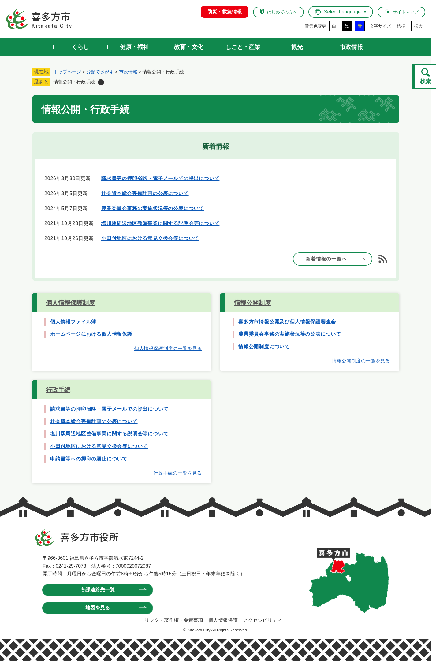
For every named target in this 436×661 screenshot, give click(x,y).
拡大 (418, 26)
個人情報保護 (223, 620)
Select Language (342, 11)
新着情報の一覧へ (326, 258)
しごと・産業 (242, 47)
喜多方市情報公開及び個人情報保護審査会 (287, 321)
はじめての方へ (282, 11)
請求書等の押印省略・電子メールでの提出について (160, 178)
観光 (297, 47)
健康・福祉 (134, 47)
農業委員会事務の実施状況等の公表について (152, 208)
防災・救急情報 (224, 11)
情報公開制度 (252, 302)
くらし (80, 47)
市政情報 (351, 47)
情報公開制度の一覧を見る (361, 360)
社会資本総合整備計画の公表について (145, 193)
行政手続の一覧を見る (178, 472)
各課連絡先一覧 (84, 589)
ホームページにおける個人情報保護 (91, 334)
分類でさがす (100, 71)
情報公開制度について (264, 346)
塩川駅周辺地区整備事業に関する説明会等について (160, 223)
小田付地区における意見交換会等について (150, 238)
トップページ (67, 71)
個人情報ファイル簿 (73, 321)
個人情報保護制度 (70, 302)
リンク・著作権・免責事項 (173, 620)
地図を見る (175, 589)
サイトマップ (406, 11)
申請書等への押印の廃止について (88, 458)
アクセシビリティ (262, 620)
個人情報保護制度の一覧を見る (168, 348)
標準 (401, 26)
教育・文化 (188, 47)
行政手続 (58, 389)
